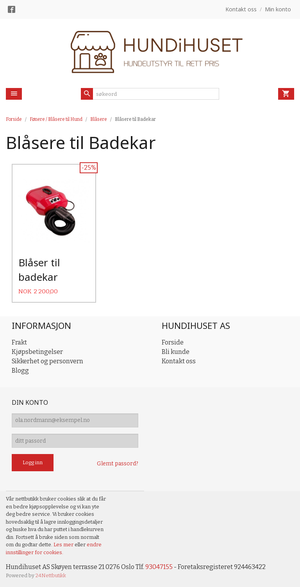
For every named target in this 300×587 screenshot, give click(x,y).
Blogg (20, 369)
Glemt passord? (117, 463)
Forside (14, 119)
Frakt (19, 341)
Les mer (64, 545)
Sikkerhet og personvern (47, 360)
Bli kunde (175, 351)
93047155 (159, 567)
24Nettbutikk (51, 575)
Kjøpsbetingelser (37, 351)
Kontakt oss (179, 360)
